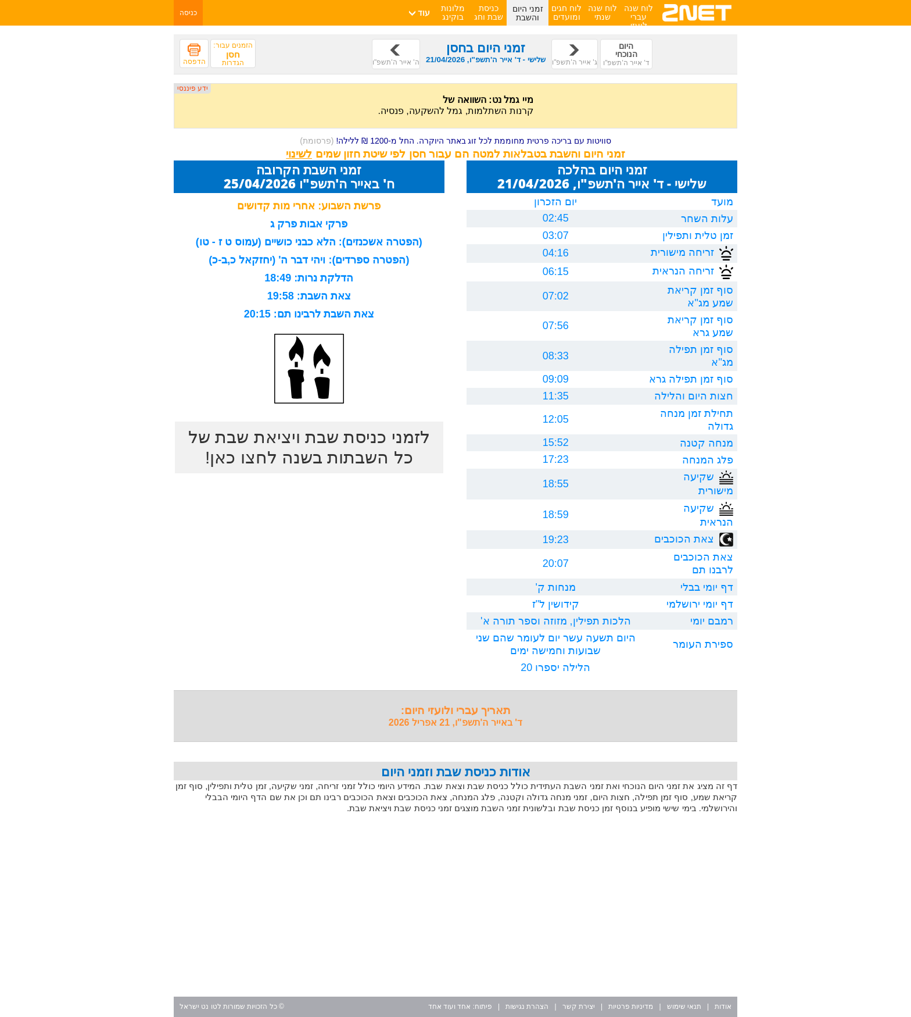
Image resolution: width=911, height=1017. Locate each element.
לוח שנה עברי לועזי (638, 16)
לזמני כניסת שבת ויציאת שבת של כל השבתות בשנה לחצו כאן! (309, 447)
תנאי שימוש (684, 1006)
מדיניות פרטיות (630, 1006)
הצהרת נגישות (526, 1006)
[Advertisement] (455, 906)
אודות (723, 1006)
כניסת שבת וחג (488, 12)
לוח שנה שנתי (602, 12)
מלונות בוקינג (453, 12)
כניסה (188, 13)
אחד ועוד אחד (449, 1006)
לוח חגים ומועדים (566, 12)
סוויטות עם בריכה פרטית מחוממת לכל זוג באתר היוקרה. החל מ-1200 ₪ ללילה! (455, 140)
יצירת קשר (578, 1006)
